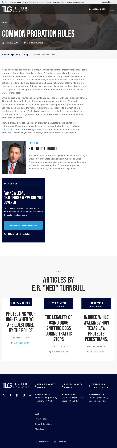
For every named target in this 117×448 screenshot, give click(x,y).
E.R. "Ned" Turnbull (35, 43)
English (105, 2)
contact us (7, 129)
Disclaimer (39, 429)
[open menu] (112, 9)
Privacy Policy (41, 419)
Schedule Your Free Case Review (23, 225)
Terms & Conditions (43, 424)
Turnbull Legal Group (11, 54)
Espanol (112, 2)
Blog (26, 54)
